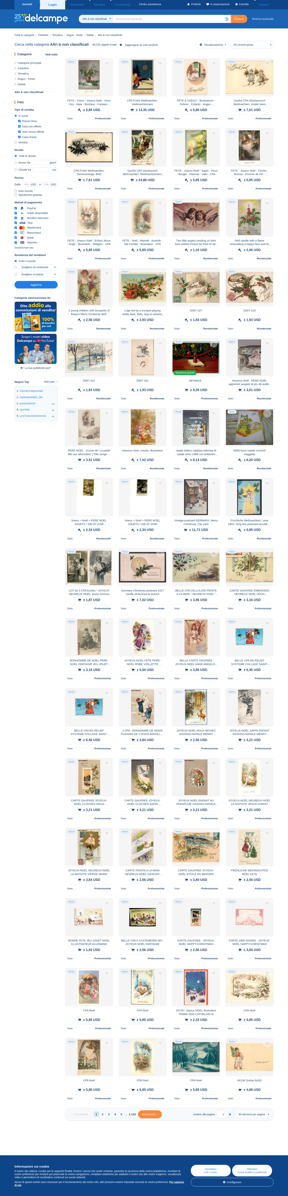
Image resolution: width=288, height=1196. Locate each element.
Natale (20, 83)
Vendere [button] (93, 4)
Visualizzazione (211, 43)
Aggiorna (36, 283)
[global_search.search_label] (172, 18)
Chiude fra (23, 168)
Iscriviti (27, 4)
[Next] (150, 1113)
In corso (21, 114)
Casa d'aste (27, 135)
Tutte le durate (25, 154)
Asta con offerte (29, 125)
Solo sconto (24, 189)
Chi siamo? (21, 1152)
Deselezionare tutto (24, 246)
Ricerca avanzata (262, 17)
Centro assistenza (174, 1152)
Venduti (21, 141)
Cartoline (22, 67)
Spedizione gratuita (28, 193)
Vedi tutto (51, 53)
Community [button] (112, 4)
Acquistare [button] (75, 4)
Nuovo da (22, 161)
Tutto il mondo (25, 260)
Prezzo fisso (27, 119)
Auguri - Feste (25, 77)
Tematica (22, 72)
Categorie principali (28, 61)
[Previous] (79, 1113)
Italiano (266, 4)
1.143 (132, 1113)
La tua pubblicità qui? (36, 366)
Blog (93, 1152)
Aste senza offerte (31, 130)
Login (52, 4)
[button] (227, 18)
